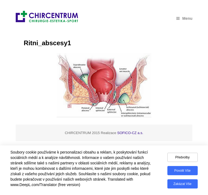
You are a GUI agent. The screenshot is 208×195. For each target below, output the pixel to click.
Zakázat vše (182, 185)
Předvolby (182, 159)
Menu (184, 18)
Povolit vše (182, 172)
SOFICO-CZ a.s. (130, 133)
